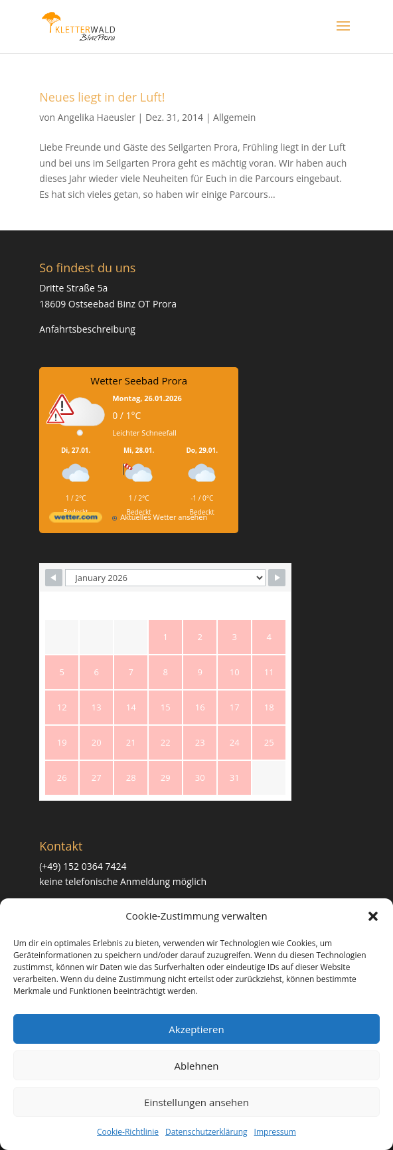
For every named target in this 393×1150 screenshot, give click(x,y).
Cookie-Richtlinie (128, 1131)
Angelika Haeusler (96, 117)
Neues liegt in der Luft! (102, 97)
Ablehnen (197, 1065)
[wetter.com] (75, 520)
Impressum (275, 1131)
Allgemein (234, 117)
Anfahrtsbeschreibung (87, 329)
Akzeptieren (196, 1029)
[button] (373, 916)
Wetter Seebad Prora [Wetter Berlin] (138, 380)
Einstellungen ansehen (196, 1102)
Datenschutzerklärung (206, 1131)
